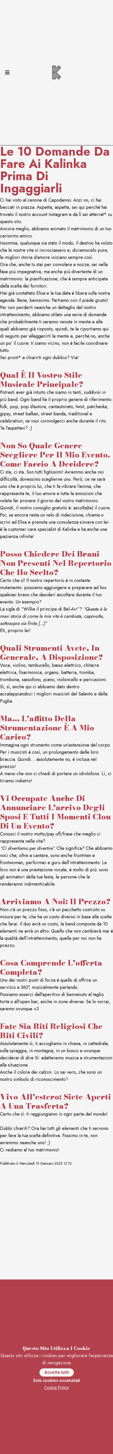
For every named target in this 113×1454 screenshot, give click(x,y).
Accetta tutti (57, 1372)
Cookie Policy (56, 1387)
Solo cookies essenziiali (56, 1380)
